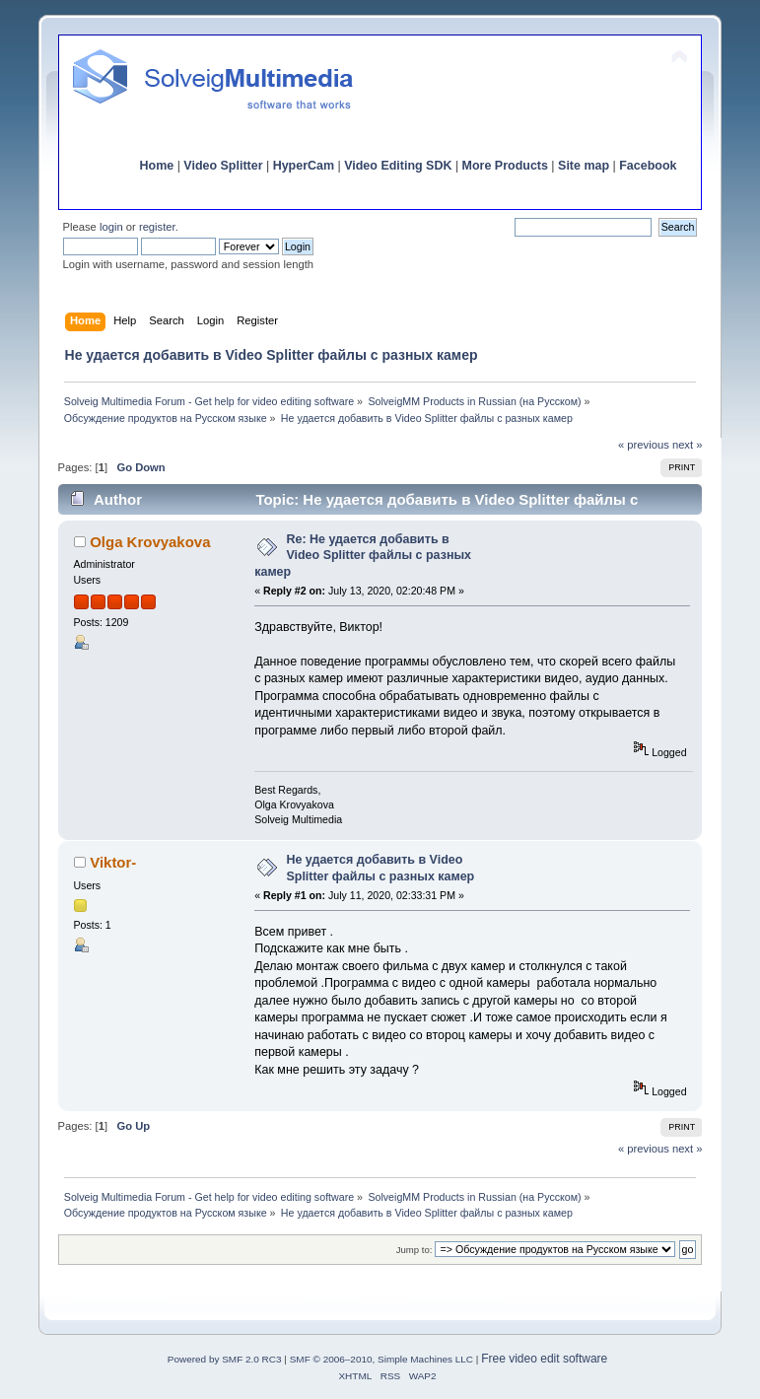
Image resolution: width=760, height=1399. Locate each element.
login (111, 227)
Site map (583, 166)
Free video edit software (544, 1358)
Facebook (647, 166)
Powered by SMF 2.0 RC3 (225, 1359)
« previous (643, 445)
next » (687, 445)
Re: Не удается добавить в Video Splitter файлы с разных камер (362, 555)
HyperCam (303, 166)
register (157, 227)
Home (157, 166)
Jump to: (414, 1249)
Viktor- (113, 862)
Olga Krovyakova (150, 541)
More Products (505, 166)
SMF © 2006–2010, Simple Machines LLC (381, 1359)
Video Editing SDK (397, 166)
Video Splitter (222, 166)
